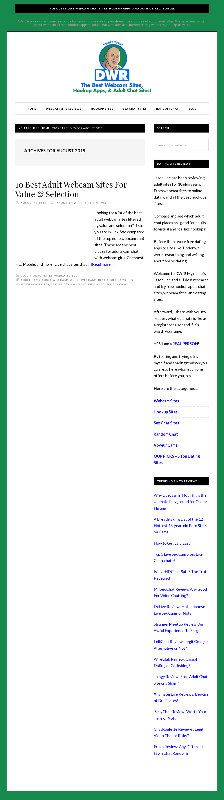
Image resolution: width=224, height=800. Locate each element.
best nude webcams (94, 284)
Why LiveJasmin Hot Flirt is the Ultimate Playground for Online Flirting (180, 502)
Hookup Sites (41, 275)
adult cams (30, 280)
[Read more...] (103, 264)
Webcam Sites (65, 275)
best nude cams (64, 284)
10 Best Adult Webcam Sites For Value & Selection (71, 189)
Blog (25, 275)
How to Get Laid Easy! (173, 543)
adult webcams (83, 280)
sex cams (120, 284)
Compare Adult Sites (112, 67)
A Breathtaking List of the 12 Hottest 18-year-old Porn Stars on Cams (180, 526)
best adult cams (112, 280)
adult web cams (55, 280)
